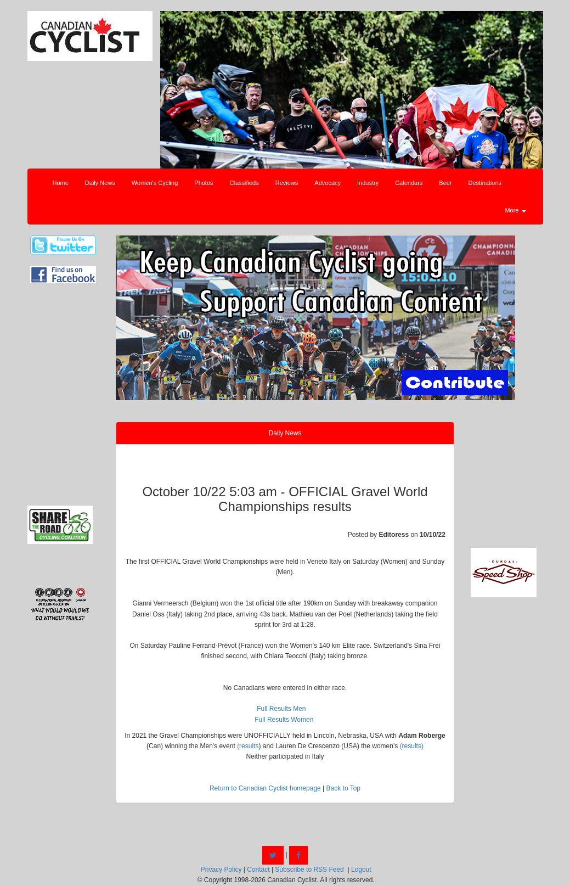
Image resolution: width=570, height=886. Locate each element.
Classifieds (244, 183)
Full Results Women (284, 720)
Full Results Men (281, 709)
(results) (412, 746)
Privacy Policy (221, 869)
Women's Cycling (155, 183)
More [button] (515, 210)
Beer (445, 183)
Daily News (100, 183)
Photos (203, 183)
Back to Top (343, 788)
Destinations (485, 183)
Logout (361, 869)
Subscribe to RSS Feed (309, 869)
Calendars (408, 183)
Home (61, 183)
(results (247, 746)
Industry (368, 183)
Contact (258, 869)
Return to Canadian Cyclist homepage (265, 788)
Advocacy (327, 183)
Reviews (286, 183)
